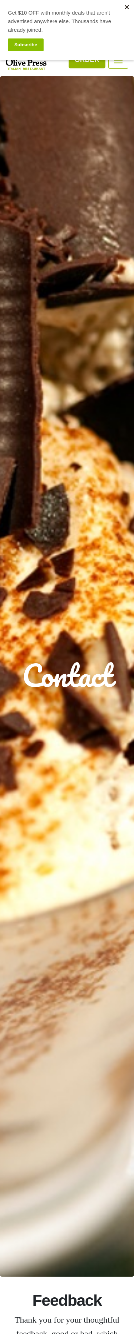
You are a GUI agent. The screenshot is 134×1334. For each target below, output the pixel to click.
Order (87, 59)
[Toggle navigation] (118, 60)
